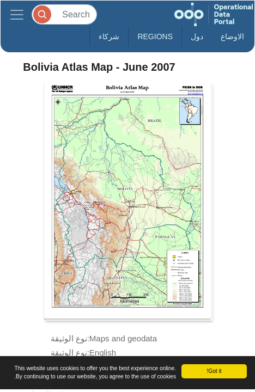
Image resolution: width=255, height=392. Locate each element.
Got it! (214, 371)
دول (197, 36)
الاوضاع (232, 36)
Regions (155, 36)
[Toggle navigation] (17, 14)
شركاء (109, 36)
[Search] (64, 14)
